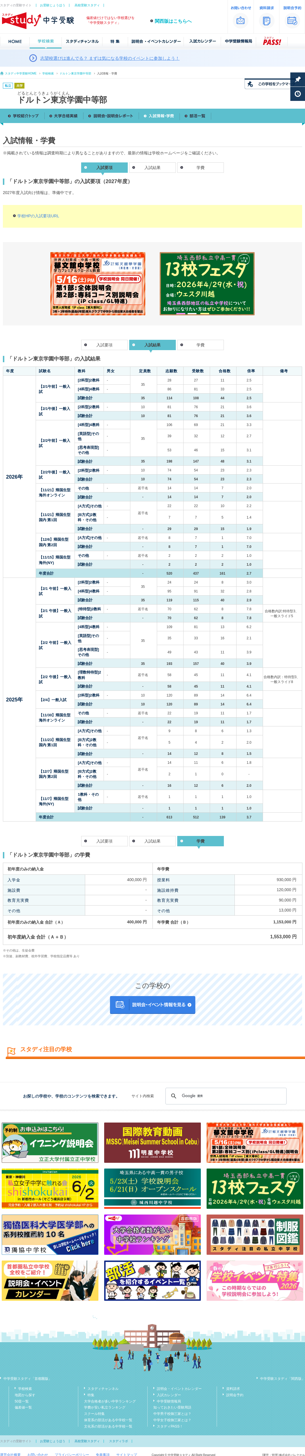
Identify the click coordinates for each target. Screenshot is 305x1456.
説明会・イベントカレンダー (179, 1389)
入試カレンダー (169, 1395)
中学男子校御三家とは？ (172, 1414)
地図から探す (25, 1395)
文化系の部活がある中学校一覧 (108, 1426)
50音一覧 (22, 1401)
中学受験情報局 (169, 1401)
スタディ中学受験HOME (21, 73)
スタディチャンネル (103, 1389)
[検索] (225, 1096)
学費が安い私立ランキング (104, 1407)
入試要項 (104, 345)
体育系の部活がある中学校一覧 (108, 1420)
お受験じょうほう (52, 5)
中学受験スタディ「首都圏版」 (27, 1379)
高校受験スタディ (87, 5)
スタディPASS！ (170, 1426)
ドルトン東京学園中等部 (75, 73)
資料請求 (233, 1389)
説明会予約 (234, 1395)
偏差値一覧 (23, 1407)
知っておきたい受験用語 (172, 1407)
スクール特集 (94, 1414)
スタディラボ (118, 1441)
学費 (201, 167)
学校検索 (48, 73)
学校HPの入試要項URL (38, 216)
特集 (90, 1395)
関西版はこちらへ (173, 21)
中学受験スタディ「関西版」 (282, 1379)
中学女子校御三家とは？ (172, 1420)
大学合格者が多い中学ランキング (110, 1401)
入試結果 (152, 167)
